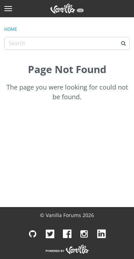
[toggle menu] (8, 9)
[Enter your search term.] (67, 43)
